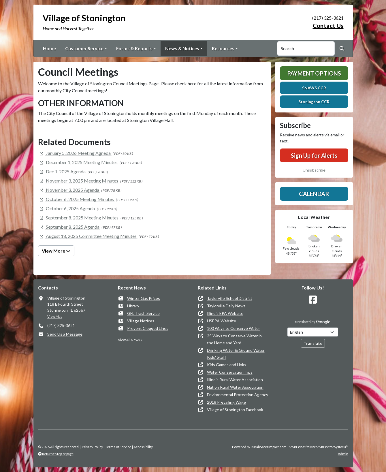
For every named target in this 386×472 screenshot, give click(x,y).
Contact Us (328, 25)
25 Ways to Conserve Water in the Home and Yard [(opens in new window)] (234, 339)
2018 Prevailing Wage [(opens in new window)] (226, 402)
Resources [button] (223, 48)
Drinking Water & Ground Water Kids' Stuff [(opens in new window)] (236, 354)
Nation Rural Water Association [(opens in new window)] (235, 387)
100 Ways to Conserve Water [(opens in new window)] (233, 328)
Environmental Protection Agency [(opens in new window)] (237, 394)
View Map (54, 316)
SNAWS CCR (314, 87)
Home (49, 48)
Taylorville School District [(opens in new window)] (229, 298)
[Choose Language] (312, 332)
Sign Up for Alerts (314, 155)
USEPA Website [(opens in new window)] (221, 320)
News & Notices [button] (182, 48)
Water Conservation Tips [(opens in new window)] (230, 372)
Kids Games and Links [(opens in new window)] (226, 364)
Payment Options (314, 73)
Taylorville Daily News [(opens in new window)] (226, 305)
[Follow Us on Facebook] (313, 299)
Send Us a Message (64, 334)
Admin (343, 454)
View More (56, 250)
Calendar (314, 193)
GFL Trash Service (143, 313)
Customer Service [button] (84, 48)
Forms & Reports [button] (134, 48)
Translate (313, 343)
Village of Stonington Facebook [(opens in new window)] (235, 409)
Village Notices (140, 320)
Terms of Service (118, 447)
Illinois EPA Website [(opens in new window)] (225, 313)
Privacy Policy (92, 447)
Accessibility (143, 447)
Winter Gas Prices (143, 298)
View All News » (130, 340)
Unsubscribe (314, 170)
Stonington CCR (313, 101)
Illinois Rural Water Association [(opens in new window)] (235, 379)
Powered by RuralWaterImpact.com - (290, 447)
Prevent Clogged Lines (147, 328)
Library (133, 305)
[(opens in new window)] (75, 153)
